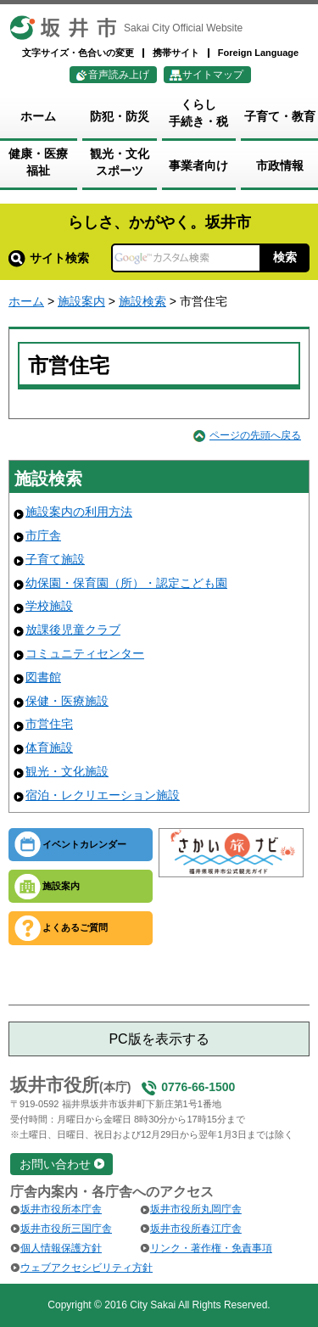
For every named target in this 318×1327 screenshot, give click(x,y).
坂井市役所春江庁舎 (196, 1229)
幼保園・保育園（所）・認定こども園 (126, 583)
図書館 (43, 677)
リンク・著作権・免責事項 (211, 1248)
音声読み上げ (118, 75)
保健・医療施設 (67, 701)
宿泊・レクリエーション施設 (102, 795)
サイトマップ (212, 75)
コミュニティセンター (84, 653)
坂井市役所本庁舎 (61, 1209)
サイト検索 (48, 258)
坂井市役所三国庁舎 (66, 1229)
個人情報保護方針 (61, 1248)
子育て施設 (55, 559)
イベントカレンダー (84, 844)
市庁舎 (43, 535)
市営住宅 (49, 724)
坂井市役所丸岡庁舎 (196, 1209)
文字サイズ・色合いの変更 (78, 53)
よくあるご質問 (75, 927)
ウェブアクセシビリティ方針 (86, 1268)
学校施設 (49, 606)
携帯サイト (176, 53)
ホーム (26, 301)
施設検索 (142, 301)
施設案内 (81, 301)
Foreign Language (258, 53)
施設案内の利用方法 (78, 511)
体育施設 (49, 747)
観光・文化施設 (67, 771)
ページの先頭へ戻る (255, 435)
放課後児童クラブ (72, 629)
